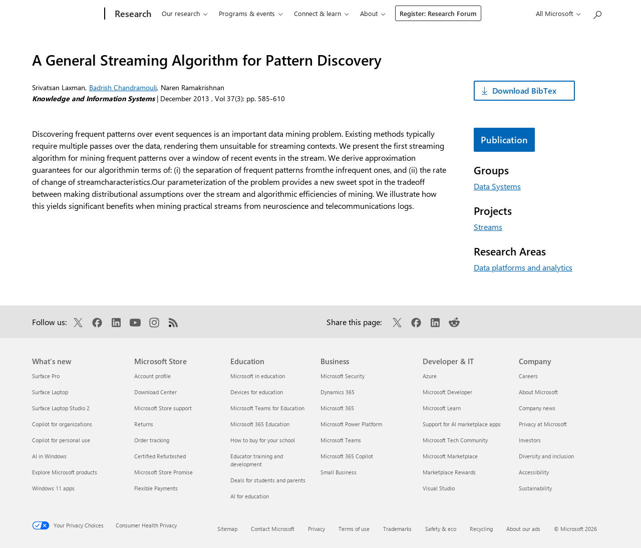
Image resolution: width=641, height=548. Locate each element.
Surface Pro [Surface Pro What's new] (46, 376)
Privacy (316, 528)
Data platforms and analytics (523, 267)
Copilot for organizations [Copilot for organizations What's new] (62, 424)
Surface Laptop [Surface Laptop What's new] (50, 392)
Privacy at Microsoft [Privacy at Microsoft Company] (543, 424)
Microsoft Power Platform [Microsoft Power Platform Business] (351, 424)
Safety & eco (440, 528)
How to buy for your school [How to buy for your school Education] (262, 440)
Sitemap (227, 528)
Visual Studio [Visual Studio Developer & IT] (439, 488)
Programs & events (247, 13)
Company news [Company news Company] (537, 408)
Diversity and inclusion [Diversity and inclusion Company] (546, 456)
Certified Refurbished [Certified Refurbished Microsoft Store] (160, 456)
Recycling (481, 528)
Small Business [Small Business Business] (338, 472)
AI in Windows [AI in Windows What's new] (49, 456)
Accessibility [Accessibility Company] (534, 472)
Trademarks (397, 528)
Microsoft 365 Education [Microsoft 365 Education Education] (259, 424)
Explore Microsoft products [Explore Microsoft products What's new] (64, 472)
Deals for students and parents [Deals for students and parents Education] (267, 480)
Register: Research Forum (438, 13)
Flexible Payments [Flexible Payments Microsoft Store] (156, 488)
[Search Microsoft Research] (597, 13)
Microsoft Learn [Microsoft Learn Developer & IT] (442, 408)
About (369, 13)
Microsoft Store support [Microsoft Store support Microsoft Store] (163, 408)
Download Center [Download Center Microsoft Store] (155, 392)
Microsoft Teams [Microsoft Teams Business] (340, 440)
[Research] (132, 14)
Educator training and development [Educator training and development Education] (256, 460)
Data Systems (497, 186)
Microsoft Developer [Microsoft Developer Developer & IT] (447, 392)
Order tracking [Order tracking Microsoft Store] (151, 440)
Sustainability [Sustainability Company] (535, 488)
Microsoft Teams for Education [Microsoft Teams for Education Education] (267, 408)
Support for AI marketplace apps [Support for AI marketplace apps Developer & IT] (462, 424)
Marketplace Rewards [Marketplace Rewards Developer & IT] (449, 472)
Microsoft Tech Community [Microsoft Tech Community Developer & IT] (455, 440)
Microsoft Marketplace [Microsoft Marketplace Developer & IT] (450, 456)
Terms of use (354, 528)
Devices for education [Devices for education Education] (256, 392)
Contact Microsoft (272, 528)
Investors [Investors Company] (530, 440)
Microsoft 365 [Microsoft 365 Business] (337, 408)
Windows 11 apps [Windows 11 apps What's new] (53, 488)
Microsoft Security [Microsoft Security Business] (342, 376)
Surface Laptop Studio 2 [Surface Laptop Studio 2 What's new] (61, 408)
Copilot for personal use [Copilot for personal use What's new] (61, 440)
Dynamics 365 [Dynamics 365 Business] (337, 392)
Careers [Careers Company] (528, 376)
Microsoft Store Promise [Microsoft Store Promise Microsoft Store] (163, 472)
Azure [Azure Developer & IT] (430, 376)
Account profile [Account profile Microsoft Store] (152, 376)
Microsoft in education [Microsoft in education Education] (257, 376)
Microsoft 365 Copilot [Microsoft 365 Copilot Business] (346, 456)
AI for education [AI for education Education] (249, 496)
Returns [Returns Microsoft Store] (143, 424)
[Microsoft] (66, 14)
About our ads (523, 528)
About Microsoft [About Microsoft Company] (538, 392)
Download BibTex (524, 90)
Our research (181, 13)
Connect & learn (317, 13)
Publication (504, 140)
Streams (488, 226)
